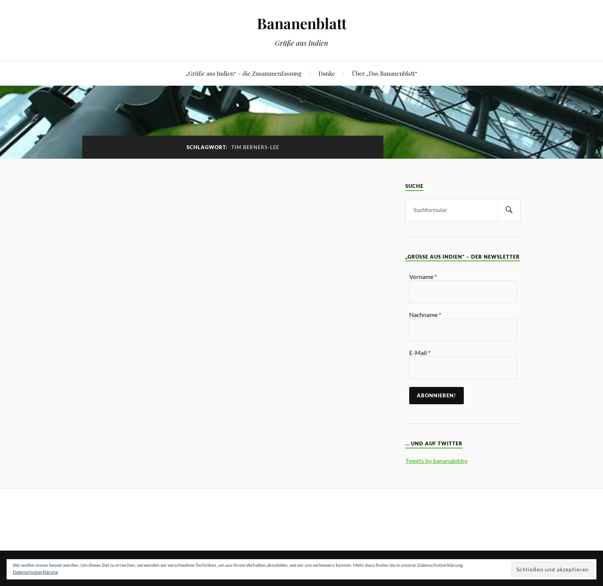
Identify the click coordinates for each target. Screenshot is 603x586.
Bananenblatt (301, 23)
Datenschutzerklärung (35, 572)
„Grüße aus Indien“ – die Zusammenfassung (244, 73)
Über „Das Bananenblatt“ (384, 73)
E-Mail (419, 352)
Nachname (425, 314)
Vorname (423, 276)
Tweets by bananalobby (436, 460)
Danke (326, 73)
